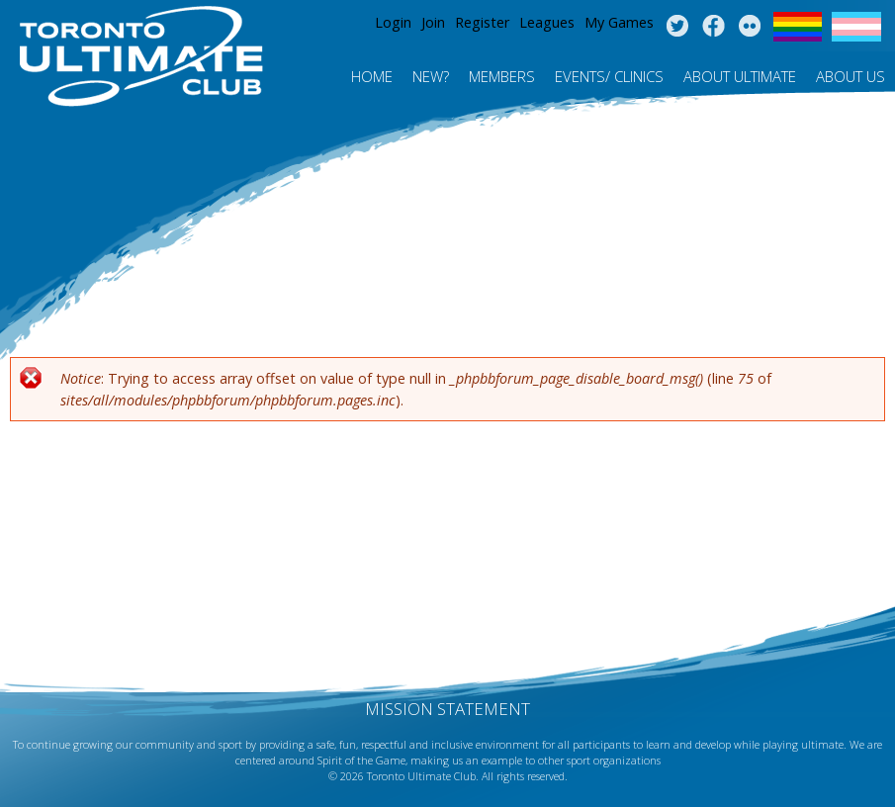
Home (372, 76)
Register (482, 22)
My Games (619, 22)
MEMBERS (502, 76)
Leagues (547, 22)
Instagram (750, 27)
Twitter (677, 27)
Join (433, 22)
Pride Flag (797, 27)
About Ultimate (739, 76)
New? (430, 76)
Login (393, 22)
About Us (850, 76)
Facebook (713, 27)
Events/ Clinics (609, 76)
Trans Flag (856, 27)
